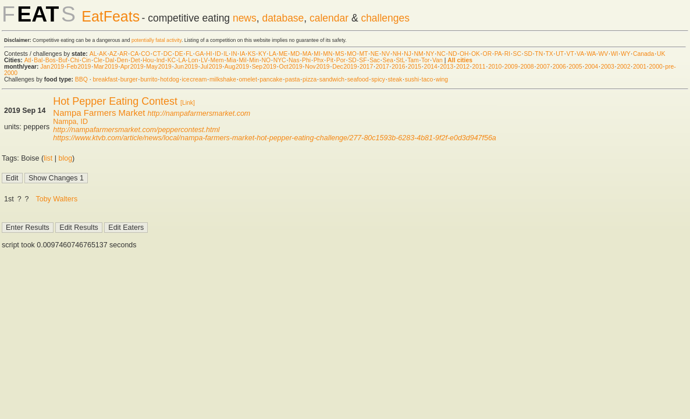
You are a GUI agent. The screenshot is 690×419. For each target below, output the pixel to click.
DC (167, 54)
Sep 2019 (264, 66)
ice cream (194, 79)
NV (386, 54)
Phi (306, 60)
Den (122, 60)
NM (418, 54)
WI (614, 54)
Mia (231, 60)
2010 (495, 66)
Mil (242, 60)
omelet (248, 79)
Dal (110, 60)
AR (123, 54)
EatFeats (110, 16)
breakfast (105, 79)
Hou (148, 60)
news (245, 18)
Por (341, 60)
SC (517, 54)
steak (394, 79)
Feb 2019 (79, 66)
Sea (388, 60)
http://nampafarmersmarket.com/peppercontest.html (136, 130)
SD (528, 54)
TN (539, 54)
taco (427, 79)
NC (441, 54)
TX (549, 54)
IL (225, 54)
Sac (374, 60)
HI (209, 54)
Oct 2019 (291, 66)
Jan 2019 (52, 66)
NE (375, 54)
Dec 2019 (344, 66)
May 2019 (159, 66)
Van (437, 60)
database (283, 18)
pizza (309, 79)
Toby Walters (57, 199)
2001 (639, 66)
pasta (292, 79)
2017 (366, 66)
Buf (62, 60)
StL (400, 60)
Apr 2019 (132, 66)
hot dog (169, 79)
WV (603, 54)
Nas (294, 60)
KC (172, 60)
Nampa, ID (70, 122)
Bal (38, 60)
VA (580, 54)
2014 (431, 66)
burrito (148, 79)
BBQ (81, 79)
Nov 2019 (317, 66)
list (48, 158)
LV (204, 60)
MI (317, 54)
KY (262, 54)
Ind (161, 60)
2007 (543, 66)
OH (464, 54)
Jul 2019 (211, 66)
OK (475, 54)
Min (254, 60)
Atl (27, 60)
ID (217, 54)
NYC (279, 60)
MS (339, 54)
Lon (193, 60)
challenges (385, 18)
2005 (575, 66)
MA (307, 54)
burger (129, 79)
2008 (526, 66)
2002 (623, 66)
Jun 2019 (186, 66)
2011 (479, 66)
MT (363, 54)
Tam (413, 60)
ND (452, 54)
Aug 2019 (237, 66)
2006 (559, 66)
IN (234, 54)
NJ (407, 54)
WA (591, 54)
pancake (270, 79)
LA (272, 54)
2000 (656, 66)
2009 (511, 66)
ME (283, 54)
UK (661, 54)
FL (189, 54)
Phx (319, 60)
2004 (591, 66)
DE (179, 54)
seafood (358, 79)
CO (145, 54)
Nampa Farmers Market (99, 113)
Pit (329, 60)
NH (397, 54)
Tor (425, 60)
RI (507, 54)
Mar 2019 (106, 66)
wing (442, 79)
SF (363, 60)
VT (570, 54)
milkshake (222, 79)
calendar (329, 18)
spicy (378, 79)
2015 (414, 66)
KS (252, 54)
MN (327, 54)
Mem (217, 60)
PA (498, 54)
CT (156, 54)
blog (66, 158)
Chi (74, 60)
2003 (607, 66)
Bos (50, 60)
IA (242, 54)
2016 (398, 66)
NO (266, 60)
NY (430, 54)
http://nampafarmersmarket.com (199, 113)
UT (560, 54)
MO (352, 54)
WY (626, 54)
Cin (86, 60)
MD (295, 54)
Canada (643, 54)
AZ (113, 54)
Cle (98, 60)
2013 (446, 66)
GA (199, 54)
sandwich (331, 79)
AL (93, 54)
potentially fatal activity (156, 40)
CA (134, 54)
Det (135, 60)
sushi (412, 79)
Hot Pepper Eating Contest (115, 101)
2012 (463, 66)
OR (487, 54)
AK (103, 54)
